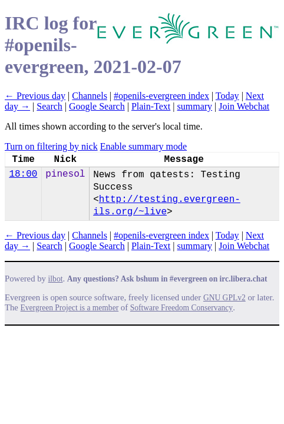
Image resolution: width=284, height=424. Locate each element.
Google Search (97, 106)
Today (227, 96)
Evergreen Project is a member (70, 307)
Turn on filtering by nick (51, 146)
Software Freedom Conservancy (181, 307)
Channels (89, 96)
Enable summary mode (143, 146)
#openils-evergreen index (161, 96)
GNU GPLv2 (224, 297)
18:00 (23, 174)
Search (49, 106)
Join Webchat (244, 106)
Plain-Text (150, 106)
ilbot (55, 278)
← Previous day (35, 96)
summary (195, 106)
